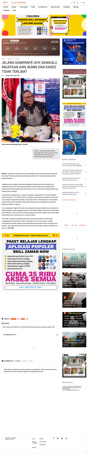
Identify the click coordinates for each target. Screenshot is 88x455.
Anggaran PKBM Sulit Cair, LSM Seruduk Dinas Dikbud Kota (74, 342)
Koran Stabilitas (18, 2)
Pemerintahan (24, 7)
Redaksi (41, 438)
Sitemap (34, 447)
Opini (14, 10)
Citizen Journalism (35, 442)
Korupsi (14, 7)
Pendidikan (66, 7)
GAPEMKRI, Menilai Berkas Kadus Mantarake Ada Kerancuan (73, 303)
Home (5, 7)
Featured (10, 59)
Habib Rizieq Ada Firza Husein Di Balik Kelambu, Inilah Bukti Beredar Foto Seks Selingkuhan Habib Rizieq (73, 320)
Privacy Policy (42, 441)
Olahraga (75, 7)
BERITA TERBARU (69, 200)
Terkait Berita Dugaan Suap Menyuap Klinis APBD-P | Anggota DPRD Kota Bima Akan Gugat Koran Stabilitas (74, 281)
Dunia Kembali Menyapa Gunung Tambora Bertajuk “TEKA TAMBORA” (73, 263)
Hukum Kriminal (55, 7)
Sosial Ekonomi (42, 7)
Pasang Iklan (42, 444)
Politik (33, 7)
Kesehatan (6, 10)
